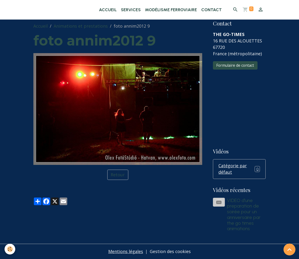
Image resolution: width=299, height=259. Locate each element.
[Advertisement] (239, 105)
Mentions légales (125, 251)
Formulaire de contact (235, 65)
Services (131, 9)
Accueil (108, 9)
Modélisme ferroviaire (171, 9)
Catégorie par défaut (239, 169)
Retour (118, 175)
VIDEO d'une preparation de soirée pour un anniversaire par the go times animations (244, 215)
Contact (211, 9)
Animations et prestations (81, 26)
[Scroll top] (289, 249)
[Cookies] (10, 249)
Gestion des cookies (170, 251)
